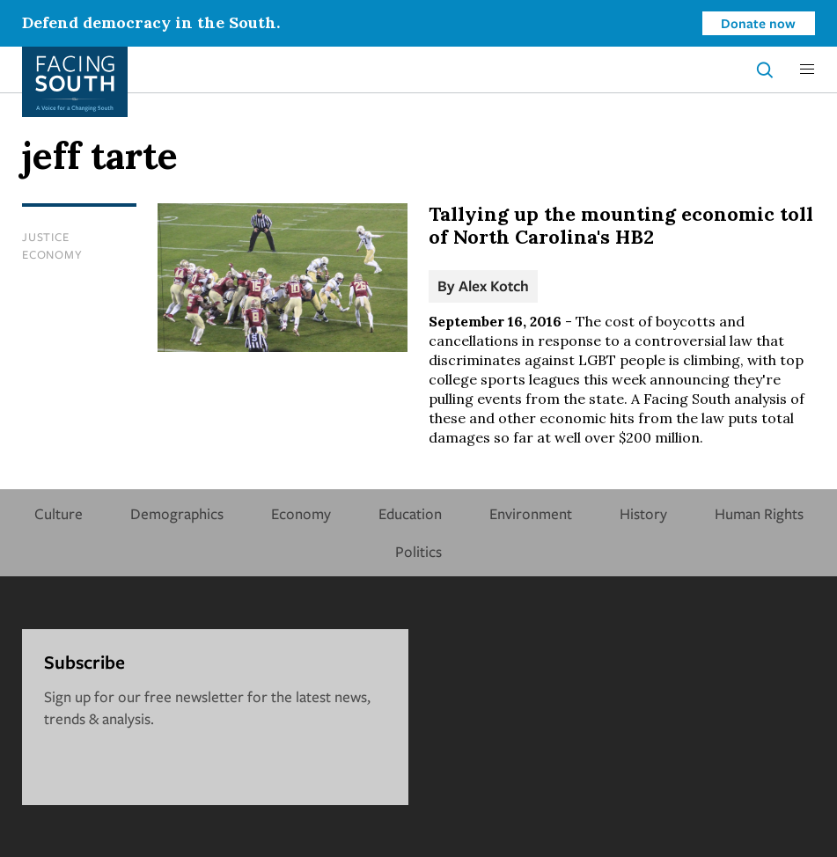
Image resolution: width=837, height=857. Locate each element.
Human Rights (759, 513)
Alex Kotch (494, 285)
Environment (530, 513)
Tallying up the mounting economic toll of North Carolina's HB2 (621, 225)
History (643, 513)
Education (410, 513)
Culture (58, 513)
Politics (418, 551)
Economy (52, 254)
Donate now (758, 23)
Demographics (177, 513)
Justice (45, 237)
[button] (807, 69)
